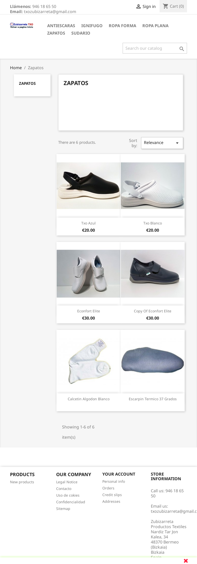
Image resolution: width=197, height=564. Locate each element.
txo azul (88, 223)
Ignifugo (92, 25)
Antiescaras (61, 25)
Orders (108, 488)
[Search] (155, 48)
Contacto (63, 488)
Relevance (162, 143)
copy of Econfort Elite (152, 311)
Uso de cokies (68, 495)
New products (22, 481)
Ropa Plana (155, 25)
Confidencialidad (70, 501)
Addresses (111, 501)
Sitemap (63, 508)
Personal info (113, 481)
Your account (118, 474)
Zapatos (56, 33)
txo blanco (152, 223)
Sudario (80, 33)
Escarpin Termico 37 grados (153, 398)
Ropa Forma (122, 25)
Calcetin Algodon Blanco (89, 398)
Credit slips (112, 494)
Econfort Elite (88, 311)
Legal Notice (66, 481)
